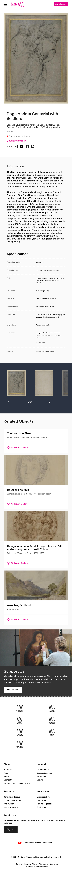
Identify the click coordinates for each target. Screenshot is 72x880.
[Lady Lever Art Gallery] (20, 745)
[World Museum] (52, 709)
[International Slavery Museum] (20, 721)
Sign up (10, 829)
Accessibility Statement (37, 867)
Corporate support (45, 773)
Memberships (43, 770)
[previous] (11, 402)
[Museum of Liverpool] (20, 709)
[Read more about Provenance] (50, 338)
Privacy (19, 864)
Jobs (6, 773)
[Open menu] (5, 4)
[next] (46, 402)
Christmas (41, 800)
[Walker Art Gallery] (20, 733)
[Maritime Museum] (52, 721)
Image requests (11, 807)
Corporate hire (43, 797)
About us (8, 770)
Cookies (54, 864)
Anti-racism (9, 804)
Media (6, 776)
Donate (40, 780)
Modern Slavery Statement (36, 864)
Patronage (41, 776)
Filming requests (44, 804)
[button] (16, 384)
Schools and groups (12, 797)
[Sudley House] (52, 733)
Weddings (41, 807)
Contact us (9, 780)
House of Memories (12, 800)
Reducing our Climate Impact (17, 783)
